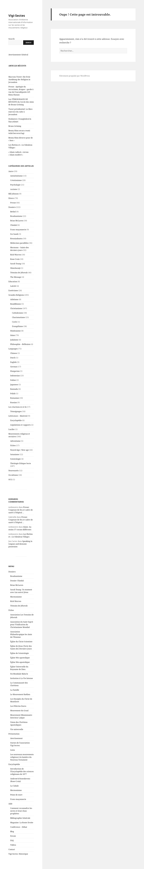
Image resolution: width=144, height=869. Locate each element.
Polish (12, 399)
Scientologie (15, 464)
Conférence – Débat (18, 832)
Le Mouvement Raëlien (20, 700)
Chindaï (13, 230)
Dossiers (12, 212)
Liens (12, 755)
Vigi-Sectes (16, 21)
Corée (14, 327)
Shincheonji (15, 273)
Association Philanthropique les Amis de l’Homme (21, 640)
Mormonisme (16, 602)
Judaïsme (14, 345)
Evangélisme (17, 331)
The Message (15, 282)
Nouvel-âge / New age (19, 455)
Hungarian (15, 376)
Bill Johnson (13, 199)
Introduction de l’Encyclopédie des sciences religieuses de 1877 (22, 777)
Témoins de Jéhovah (19, 278)
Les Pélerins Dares (18, 711)
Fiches (13, 451)
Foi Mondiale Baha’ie (19, 679)
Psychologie (15, 190)
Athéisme (14, 305)
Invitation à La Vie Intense (21, 683)
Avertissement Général (18, 60)
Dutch (12, 363)
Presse (13, 208)
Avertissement (16, 743)
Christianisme (16, 314)
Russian (13, 408)
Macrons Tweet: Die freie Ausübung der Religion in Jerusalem (19, 85)
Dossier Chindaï (17, 586)
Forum (13, 841)
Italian (13, 385)
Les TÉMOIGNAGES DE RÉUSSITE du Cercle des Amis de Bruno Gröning (21, 107)
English (13, 367)
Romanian (14, 403)
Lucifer (11, 434)
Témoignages (16, 417)
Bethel (13, 217)
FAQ (12, 846)
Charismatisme (18, 323)
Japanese (14, 390)
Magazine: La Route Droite (21, 828)
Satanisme (14, 460)
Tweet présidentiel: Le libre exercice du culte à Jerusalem (20, 117)
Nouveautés (13, 476)
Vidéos (13, 850)
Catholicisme (17, 318)
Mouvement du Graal (19, 716)
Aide (10, 809)
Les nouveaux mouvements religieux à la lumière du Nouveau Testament (22, 762)
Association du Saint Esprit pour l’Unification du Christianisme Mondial (21, 630)
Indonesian (15, 381)
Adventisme (15, 446)
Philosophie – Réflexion (20, 349)
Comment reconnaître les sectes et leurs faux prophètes (21, 816)
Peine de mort (16, 800)
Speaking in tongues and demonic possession (20, 549)
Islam (12, 340)
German (13, 372)
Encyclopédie (16, 426)
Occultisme (13, 480)
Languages (13, 354)
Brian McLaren (16, 226)
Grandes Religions (16, 300)
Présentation (13, 739)
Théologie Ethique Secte (20, 469)
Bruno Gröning (14, 131)
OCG (10, 485)
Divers (11, 203)
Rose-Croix (14, 264)
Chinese (13, 358)
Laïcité (13, 291)
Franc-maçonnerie (18, 235)
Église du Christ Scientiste (21, 647)
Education (12, 287)
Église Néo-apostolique (20, 663)
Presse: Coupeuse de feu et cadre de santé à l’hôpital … (20, 515)
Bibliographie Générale (20, 823)
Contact (11, 855)
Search (11, 44)
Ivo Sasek (14, 239)
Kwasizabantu (16, 244)
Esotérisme (13, 296)
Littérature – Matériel (17, 421)
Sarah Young (15, 269)
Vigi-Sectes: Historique (18, 859)
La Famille (14, 695)
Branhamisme (16, 221)
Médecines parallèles (19, 248)
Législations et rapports (20, 430)
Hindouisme (15, 336)
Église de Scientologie (19, 658)
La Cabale (14, 791)
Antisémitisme (16, 181)
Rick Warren (15, 260)
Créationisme (16, 185)
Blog (12, 837)
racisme (13, 194)
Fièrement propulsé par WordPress (74, 76)
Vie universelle (16, 734)
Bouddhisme (15, 309)
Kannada (14, 394)
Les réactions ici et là (17, 412)
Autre (10, 176)
